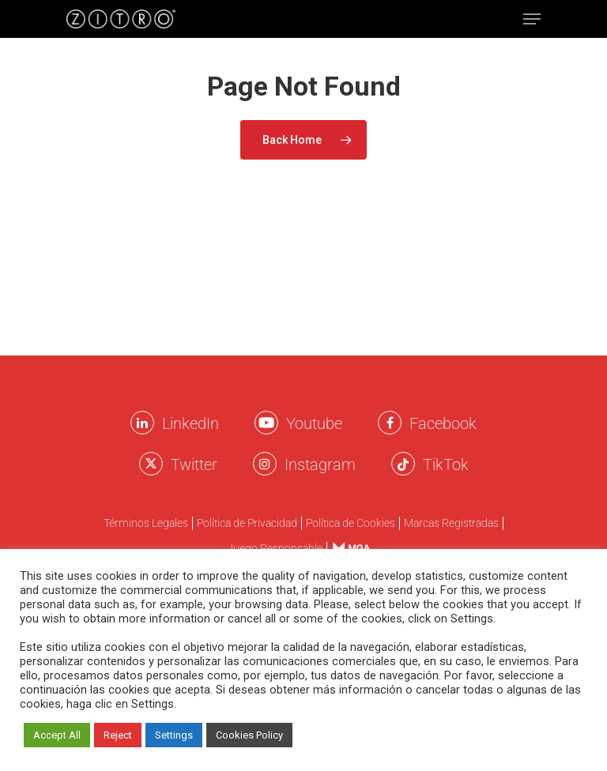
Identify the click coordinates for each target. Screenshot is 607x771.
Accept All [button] (57, 735)
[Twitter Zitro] (151, 464)
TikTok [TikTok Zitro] (446, 464)
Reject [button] (118, 735)
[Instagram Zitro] (265, 464)
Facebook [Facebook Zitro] (443, 423)
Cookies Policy (249, 735)
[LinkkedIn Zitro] (142, 422)
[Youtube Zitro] (266, 422)
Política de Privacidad (247, 523)
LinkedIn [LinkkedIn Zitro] (190, 423)
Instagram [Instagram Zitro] (320, 464)
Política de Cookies (350, 523)
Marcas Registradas (451, 523)
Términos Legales (146, 523)
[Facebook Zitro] (390, 422)
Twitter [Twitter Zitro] (194, 464)
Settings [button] (174, 735)
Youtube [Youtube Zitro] (314, 423)
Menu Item (346, 548)
